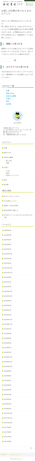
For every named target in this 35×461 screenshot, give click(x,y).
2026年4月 (7, 230)
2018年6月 (7, 385)
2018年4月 (7, 394)
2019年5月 (7, 338)
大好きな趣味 (11, 96)
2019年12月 (8, 319)
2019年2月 (7, 347)
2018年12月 (8, 357)
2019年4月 (7, 343)
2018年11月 (8, 361)
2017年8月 (7, 432)
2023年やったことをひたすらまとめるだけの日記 (18, 216)
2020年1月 (7, 315)
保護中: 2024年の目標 (11, 205)
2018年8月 (7, 376)
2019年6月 (7, 333)
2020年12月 (8, 291)
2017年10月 (8, 422)
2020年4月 (7, 305)
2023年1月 (7, 249)
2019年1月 (7, 352)
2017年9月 (7, 427)
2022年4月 (7, 263)
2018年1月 (7, 408)
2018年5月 (7, 390)
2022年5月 (7, 258)
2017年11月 (8, 418)
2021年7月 (7, 282)
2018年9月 (7, 371)
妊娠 (7, 173)
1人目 (8, 170)
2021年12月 (8, 268)
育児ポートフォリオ (12, 175)
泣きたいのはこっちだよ (11, 196)
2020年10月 (8, 296)
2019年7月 (7, 329)
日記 (7, 101)
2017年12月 (8, 413)
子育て (8, 98)
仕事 (7, 90)
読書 (7, 163)
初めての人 (10, 93)
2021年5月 (7, 286)
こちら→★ (15, 133)
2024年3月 (7, 239)
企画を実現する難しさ (11, 210)
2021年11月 (8, 272)
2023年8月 (7, 244)
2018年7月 (7, 380)
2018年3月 (7, 399)
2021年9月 (7, 277)
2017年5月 (7, 436)
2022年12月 (8, 254)
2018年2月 (7, 404)
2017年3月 (7, 441)
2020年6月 (7, 300)
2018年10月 (8, 366)
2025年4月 (7, 235)
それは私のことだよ (10, 201)
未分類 (8, 104)
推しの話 (9, 160)
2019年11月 (8, 324)
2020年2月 (7, 310)
